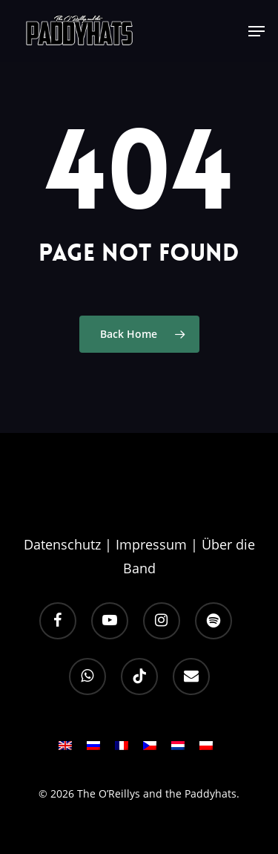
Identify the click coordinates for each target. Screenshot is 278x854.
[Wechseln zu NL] (178, 750)
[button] (256, 31)
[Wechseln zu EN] (65, 750)
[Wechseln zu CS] (149, 750)
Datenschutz (62, 544)
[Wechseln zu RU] (93, 750)
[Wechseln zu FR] (121, 750)
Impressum (151, 544)
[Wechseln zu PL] (206, 750)
